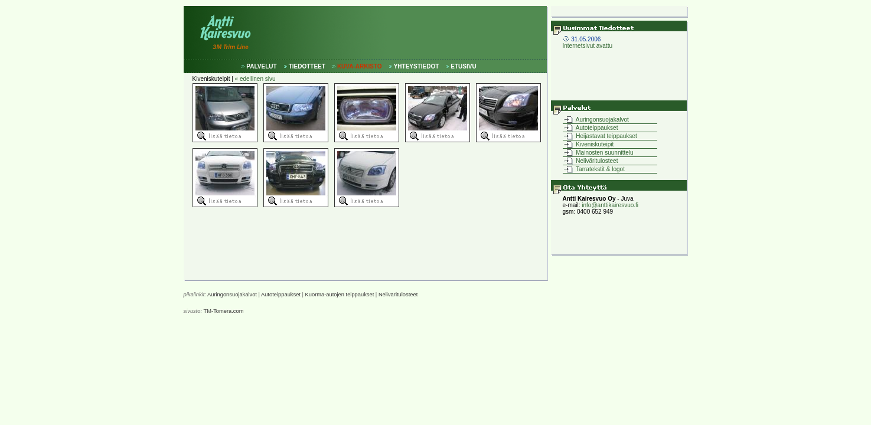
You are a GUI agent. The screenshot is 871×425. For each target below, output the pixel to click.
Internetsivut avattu (588, 42)
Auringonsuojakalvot (602, 119)
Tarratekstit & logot (600, 169)
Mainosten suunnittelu (604, 152)
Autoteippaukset (596, 128)
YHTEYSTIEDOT (416, 66)
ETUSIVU (463, 66)
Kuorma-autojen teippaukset (339, 295)
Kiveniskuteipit (594, 144)
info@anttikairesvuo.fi (610, 205)
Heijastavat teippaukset (606, 136)
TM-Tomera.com (224, 311)
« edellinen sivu (255, 79)
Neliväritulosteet (596, 161)
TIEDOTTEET (307, 66)
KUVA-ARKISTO (359, 66)
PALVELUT (261, 66)
